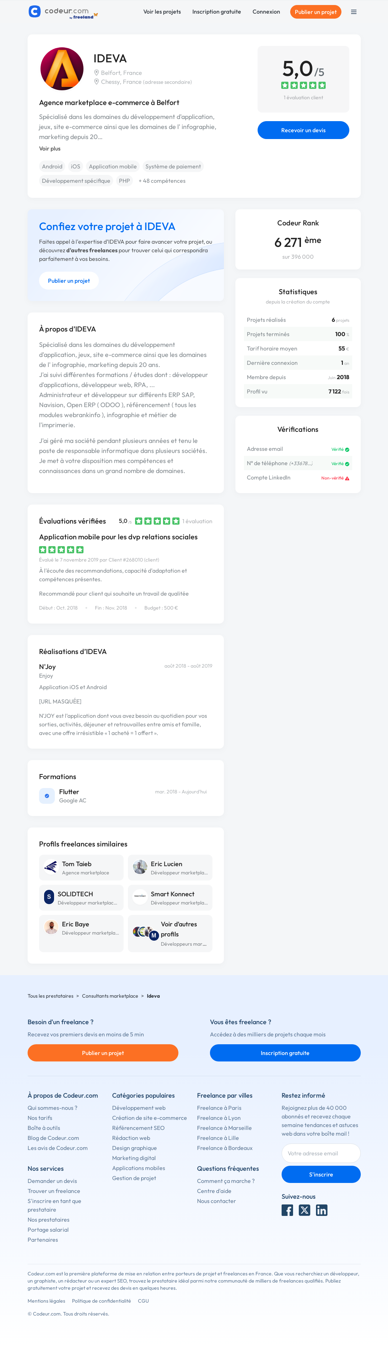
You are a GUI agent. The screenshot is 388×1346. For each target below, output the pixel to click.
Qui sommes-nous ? (52, 1107)
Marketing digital (134, 1157)
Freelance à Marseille (224, 1127)
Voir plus (50, 148)
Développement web (139, 1107)
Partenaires (43, 1239)
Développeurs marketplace (191, 944)
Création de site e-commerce (149, 1117)
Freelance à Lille (218, 1137)
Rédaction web (131, 1137)
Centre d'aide (214, 1190)
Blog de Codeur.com (53, 1137)
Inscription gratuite (216, 11)
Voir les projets (162, 11)
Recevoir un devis (303, 130)
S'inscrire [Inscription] (321, 1174)
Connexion (266, 11)
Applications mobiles (138, 1167)
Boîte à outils (44, 1127)
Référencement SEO (138, 1127)
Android (52, 166)
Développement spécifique (76, 180)
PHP (124, 180)
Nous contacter (216, 1200)
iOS (75, 166)
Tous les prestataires (50, 996)
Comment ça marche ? (226, 1180)
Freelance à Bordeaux (225, 1147)
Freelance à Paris (219, 1107)
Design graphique (134, 1147)
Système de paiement (173, 166)
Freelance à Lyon (219, 1117)
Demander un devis (52, 1180)
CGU (143, 1301)
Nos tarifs (40, 1117)
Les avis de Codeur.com (58, 1147)
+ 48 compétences (162, 180)
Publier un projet (316, 11)
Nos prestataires (49, 1219)
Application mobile (113, 166)
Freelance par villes (225, 1095)
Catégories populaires (143, 1095)
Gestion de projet (134, 1178)
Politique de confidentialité (101, 1301)
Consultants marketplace (110, 996)
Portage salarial (48, 1229)
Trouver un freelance (54, 1190)
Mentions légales (46, 1301)
